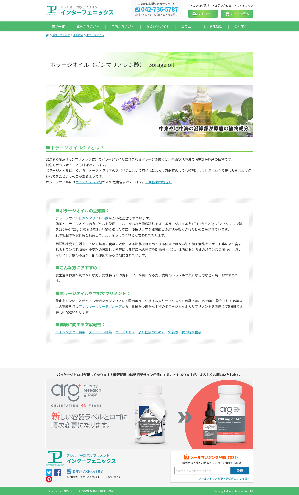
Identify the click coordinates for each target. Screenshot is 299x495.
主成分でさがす (61, 35)
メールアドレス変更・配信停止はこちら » (224, 478)
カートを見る (239, 13)
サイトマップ (245, 5)
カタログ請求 (201, 5)
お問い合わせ (223, 5)
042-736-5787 (159, 9)
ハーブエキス (125, 331)
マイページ (205, 13)
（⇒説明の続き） (158, 181)
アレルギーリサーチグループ (100, 306)
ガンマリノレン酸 (89, 181)
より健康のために (151, 331)
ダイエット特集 (100, 331)
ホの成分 (78, 35)
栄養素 (173, 331)
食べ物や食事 (191, 331)
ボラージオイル (95, 35)
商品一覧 (58, 26)
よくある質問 (213, 26)
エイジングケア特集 (70, 331)
